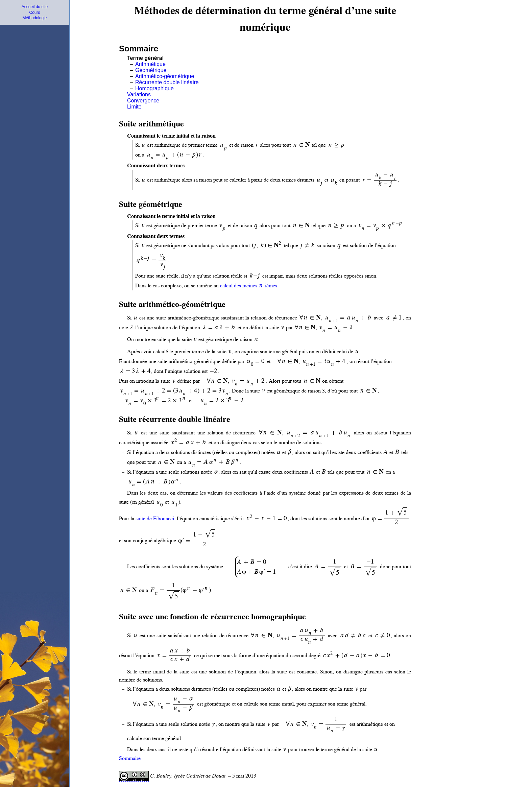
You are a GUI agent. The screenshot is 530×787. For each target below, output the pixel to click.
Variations (139, 94)
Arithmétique (150, 64)
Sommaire (130, 758)
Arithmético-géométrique (164, 76)
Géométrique (151, 70)
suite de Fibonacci (155, 519)
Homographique (154, 88)
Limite (134, 107)
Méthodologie (34, 18)
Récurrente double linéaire (167, 82)
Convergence (143, 100)
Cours (34, 12)
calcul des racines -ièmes (248, 286)
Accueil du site (35, 6)
